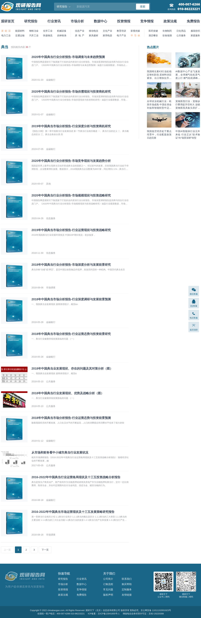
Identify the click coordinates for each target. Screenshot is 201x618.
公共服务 (181, 35)
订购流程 (108, 584)
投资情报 (123, 21)
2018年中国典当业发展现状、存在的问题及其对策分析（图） (72, 368)
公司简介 (108, 578)
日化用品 (181, 30)
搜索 (142, 6)
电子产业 (121, 35)
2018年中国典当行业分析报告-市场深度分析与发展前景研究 (71, 264)
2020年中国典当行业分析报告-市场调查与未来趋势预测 (68, 57)
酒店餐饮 (153, 35)
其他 (48, 183)
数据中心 (100, 21)
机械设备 (61, 30)
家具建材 (93, 35)
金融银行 (50, 80)
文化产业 (107, 30)
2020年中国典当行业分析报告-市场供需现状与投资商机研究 (71, 91)
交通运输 (20, 35)
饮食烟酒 (167, 35)
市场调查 (50, 287)
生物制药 (167, 30)
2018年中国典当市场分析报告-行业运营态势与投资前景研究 (71, 334)
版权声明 (108, 594)
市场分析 (77, 21)
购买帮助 (127, 584)
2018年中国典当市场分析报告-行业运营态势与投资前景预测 (71, 418)
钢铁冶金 (33, 30)
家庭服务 (195, 35)
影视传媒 (135, 30)
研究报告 (30, 21)
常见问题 (108, 589)
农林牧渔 (61, 35)
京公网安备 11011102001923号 (156, 610)
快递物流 (47, 35)
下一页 (45, 549)
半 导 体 (135, 35)
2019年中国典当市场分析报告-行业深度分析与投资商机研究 (71, 126)
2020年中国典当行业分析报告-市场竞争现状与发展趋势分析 (71, 160)
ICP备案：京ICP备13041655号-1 (104, 613)
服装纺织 (195, 30)
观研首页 (7, 21)
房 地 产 (79, 35)
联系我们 (127, 578)
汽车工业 (33, 35)
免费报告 (193, 21)
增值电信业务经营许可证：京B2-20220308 (143, 613)
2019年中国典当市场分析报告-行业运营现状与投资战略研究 (71, 230)
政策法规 (170, 21)
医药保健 (153, 30)
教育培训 (121, 30)
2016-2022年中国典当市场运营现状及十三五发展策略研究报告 (73, 511)
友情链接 (127, 594)
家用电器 (107, 35)
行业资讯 (54, 21)
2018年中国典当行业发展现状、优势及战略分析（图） (68, 393)
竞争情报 (147, 21)
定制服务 (127, 589)
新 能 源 (6, 30)
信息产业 (79, 30)
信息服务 (50, 218)
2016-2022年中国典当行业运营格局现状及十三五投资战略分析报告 (76, 477)
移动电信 (93, 30)
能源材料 (20, 30)
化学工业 (47, 30)
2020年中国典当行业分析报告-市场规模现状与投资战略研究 (71, 195)
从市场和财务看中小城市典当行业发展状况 (60, 452)
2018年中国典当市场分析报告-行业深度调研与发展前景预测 (71, 299)
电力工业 (6, 35)
